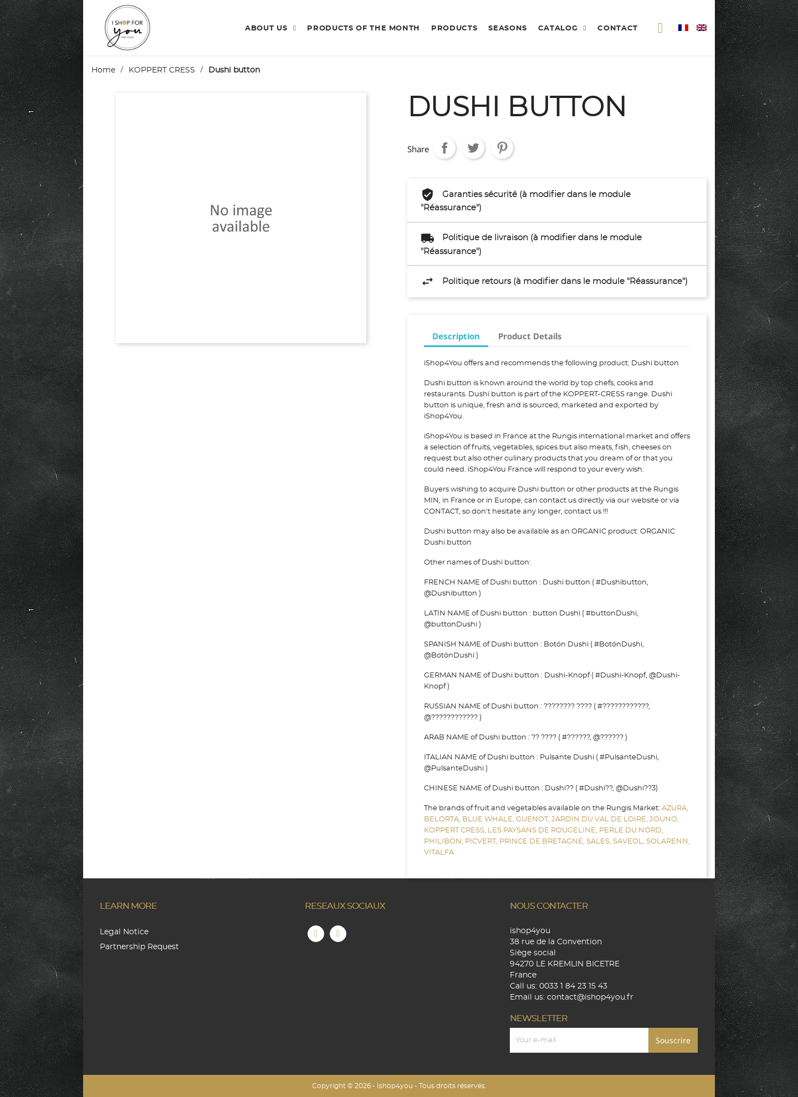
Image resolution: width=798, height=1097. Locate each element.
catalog (559, 28)
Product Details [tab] (530, 335)
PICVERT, (482, 841)
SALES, (599, 841)
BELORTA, (443, 819)
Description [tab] (456, 335)
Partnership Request (139, 947)
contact (617, 28)
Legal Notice (124, 932)
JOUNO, (664, 819)
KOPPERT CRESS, (456, 830)
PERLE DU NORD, (631, 830)
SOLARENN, (668, 841)
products (454, 28)
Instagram (338, 933)
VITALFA (439, 852)
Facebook (316, 933)
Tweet (473, 148)
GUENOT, (533, 819)
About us (267, 28)
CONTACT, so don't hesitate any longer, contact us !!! (516, 511)
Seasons (507, 28)
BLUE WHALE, (489, 819)
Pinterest (502, 148)
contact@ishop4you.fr (590, 997)
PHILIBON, (444, 841)
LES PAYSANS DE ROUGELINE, (543, 830)
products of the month (363, 28)
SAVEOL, (629, 841)
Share (444, 148)
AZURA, (675, 808)
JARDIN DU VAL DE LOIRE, (600, 819)
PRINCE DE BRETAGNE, (542, 841)
